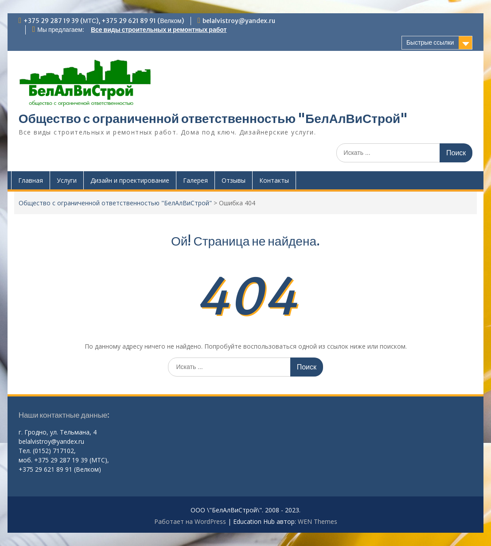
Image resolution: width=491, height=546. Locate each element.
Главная (30, 180)
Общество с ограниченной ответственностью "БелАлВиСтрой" (213, 119)
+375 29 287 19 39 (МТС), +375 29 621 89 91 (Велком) (103, 21)
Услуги (67, 180)
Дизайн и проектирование (129, 180)
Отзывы (234, 180)
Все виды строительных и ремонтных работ (158, 30)
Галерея (195, 180)
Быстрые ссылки (430, 42)
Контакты (274, 180)
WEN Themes (317, 521)
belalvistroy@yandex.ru (239, 21)
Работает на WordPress (190, 521)
